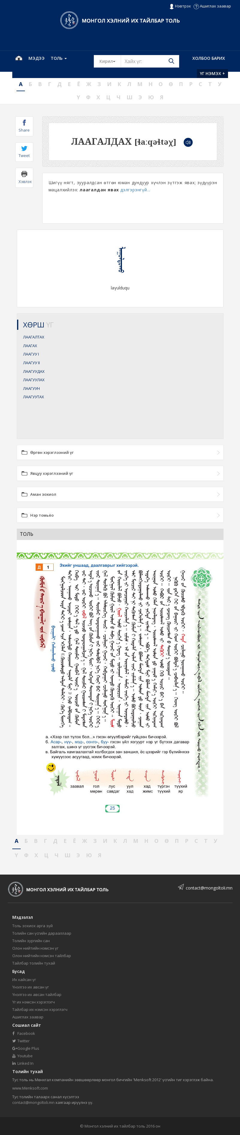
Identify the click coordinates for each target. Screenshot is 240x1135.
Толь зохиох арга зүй (32, 925)
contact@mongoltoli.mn (209, 888)
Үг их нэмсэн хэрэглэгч (33, 1002)
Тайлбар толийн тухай (33, 963)
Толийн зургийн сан (31, 940)
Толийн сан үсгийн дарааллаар (41, 933)
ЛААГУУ (31, 354)
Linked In (23, 1063)
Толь (59, 58)
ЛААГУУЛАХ (34, 379)
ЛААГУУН (31, 388)
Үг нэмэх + (212, 73)
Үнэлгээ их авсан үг (30, 987)
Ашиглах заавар (212, 6)
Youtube (22, 1055)
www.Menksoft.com (30, 1088)
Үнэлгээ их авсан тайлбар (36, 994)
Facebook (23, 1033)
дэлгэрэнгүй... (135, 190)
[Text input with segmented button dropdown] (150, 61)
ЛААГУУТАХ (33, 396)
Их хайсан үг (24, 979)
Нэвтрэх (180, 6)
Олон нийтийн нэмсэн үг (35, 948)
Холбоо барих (208, 58)
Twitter (21, 1041)
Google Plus (25, 1048)
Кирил (110, 61)
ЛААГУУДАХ (34, 371)
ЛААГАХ (30, 345)
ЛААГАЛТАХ (33, 337)
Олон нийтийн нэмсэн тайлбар (41, 955)
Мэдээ (36, 58)
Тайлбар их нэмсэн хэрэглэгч (39, 1009)
